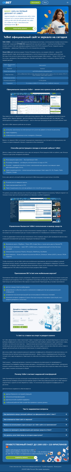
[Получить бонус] (20, 28)
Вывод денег (60, 467)
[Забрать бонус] (21, 457)
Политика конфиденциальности (31, 467)
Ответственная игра (13, 467)
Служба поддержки (48, 467)
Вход (45, 2)
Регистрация (35, 2)
